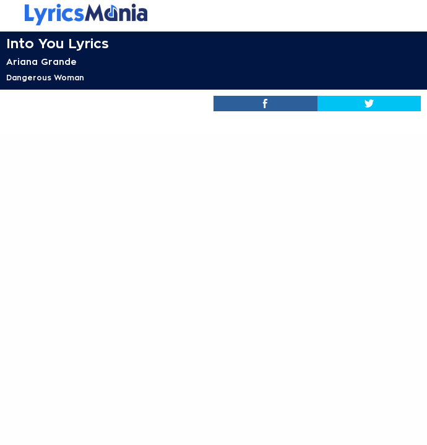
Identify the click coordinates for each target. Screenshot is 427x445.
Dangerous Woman (45, 78)
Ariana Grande (41, 61)
